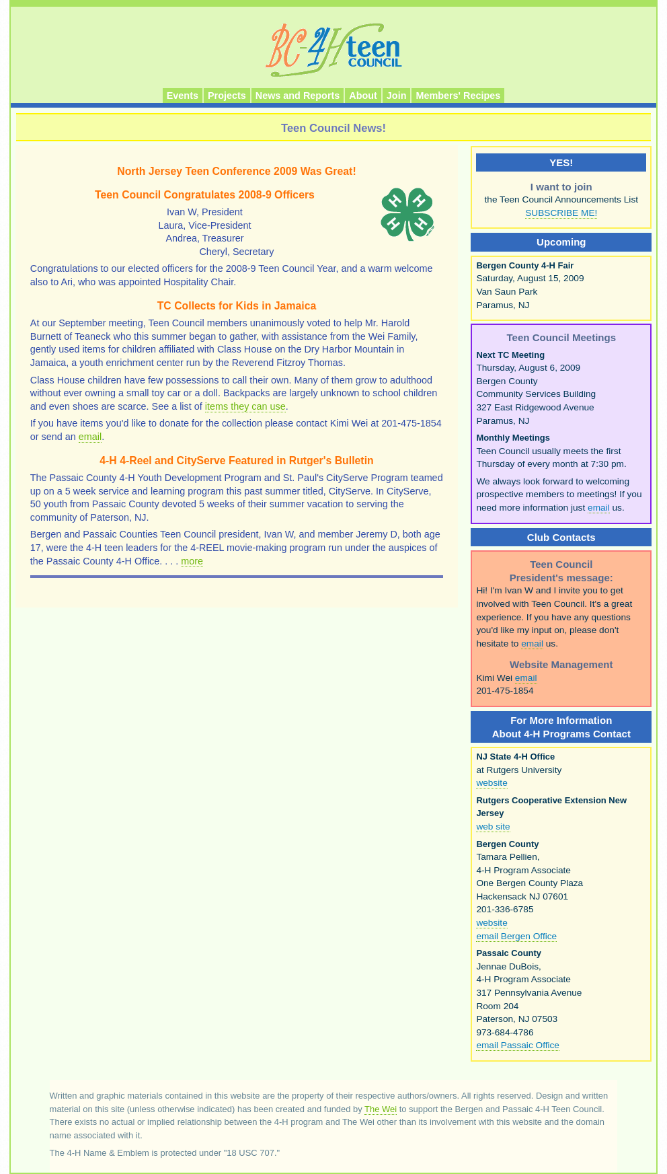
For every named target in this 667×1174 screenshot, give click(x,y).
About (363, 95)
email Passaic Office (517, 1045)
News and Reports (298, 95)
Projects (227, 95)
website (491, 783)
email (90, 436)
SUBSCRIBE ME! (561, 213)
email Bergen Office (516, 936)
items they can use (245, 406)
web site (493, 826)
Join (397, 95)
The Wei (380, 1109)
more (192, 561)
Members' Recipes (458, 95)
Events (182, 95)
